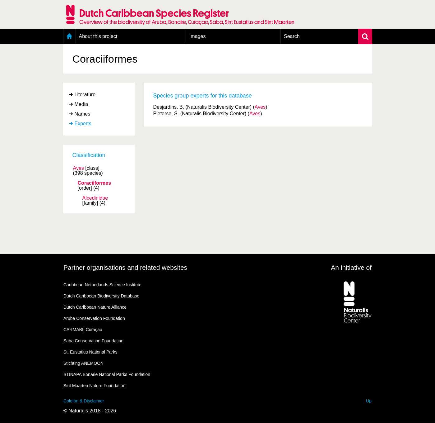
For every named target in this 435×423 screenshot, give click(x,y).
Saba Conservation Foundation (93, 340)
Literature (85, 94)
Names (82, 113)
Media (81, 104)
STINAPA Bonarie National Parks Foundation (106, 374)
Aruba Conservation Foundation (94, 318)
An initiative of (351, 267)
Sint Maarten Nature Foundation (94, 385)
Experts (83, 123)
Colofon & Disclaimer (83, 400)
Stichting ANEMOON (83, 363)
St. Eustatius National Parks (90, 351)
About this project (98, 36)
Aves (78, 168)
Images (197, 36)
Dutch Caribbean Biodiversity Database (101, 295)
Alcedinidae (95, 198)
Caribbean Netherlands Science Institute (102, 284)
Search (292, 36)
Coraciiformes (94, 183)
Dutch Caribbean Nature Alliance (95, 307)
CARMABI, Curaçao (82, 329)
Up (369, 400)
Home (69, 36)
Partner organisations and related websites (125, 267)
